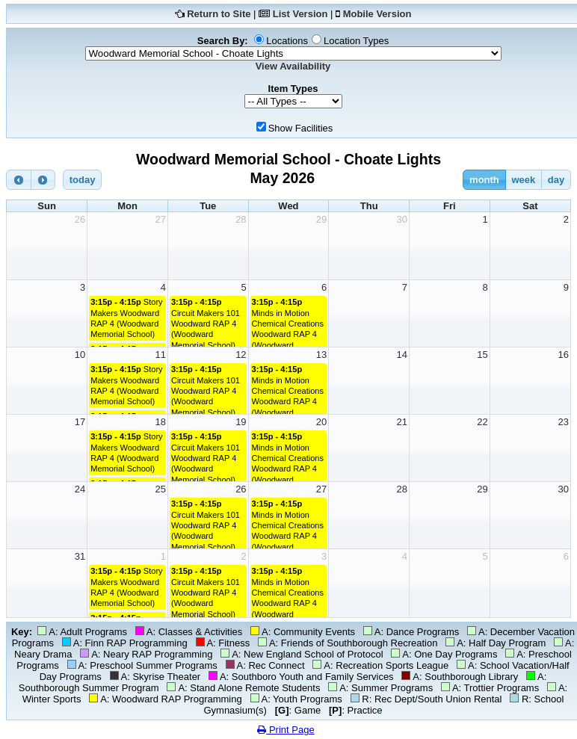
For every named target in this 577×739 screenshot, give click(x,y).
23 (563, 421)
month (484, 179)
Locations (287, 40)
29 (321, 219)
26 (80, 219)
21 (402, 421)
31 (80, 556)
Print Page (285, 729)
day (556, 179)
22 (482, 421)
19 (240, 421)
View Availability (293, 66)
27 (160, 219)
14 (402, 354)
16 (563, 354)
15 (482, 354)
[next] (43, 180)
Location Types (356, 40)
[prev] (18, 180)
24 (80, 489)
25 (160, 489)
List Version (300, 13)
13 (321, 354)
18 (160, 421)
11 (160, 354)
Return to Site (218, 13)
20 (321, 421)
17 (80, 421)
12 (240, 354)
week (523, 179)
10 (80, 354)
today (83, 179)
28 (240, 219)
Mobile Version (377, 13)
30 (402, 219)
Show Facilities (300, 128)
